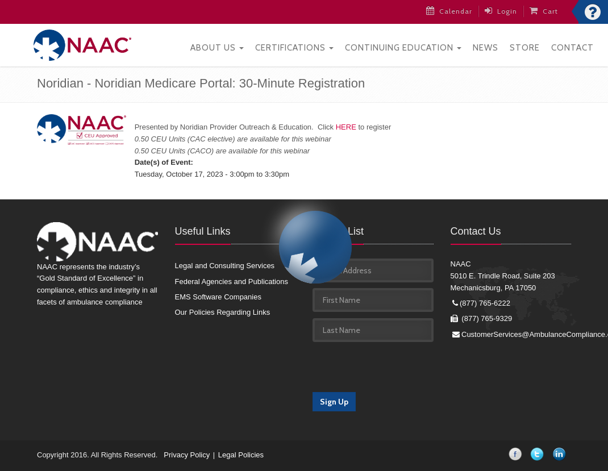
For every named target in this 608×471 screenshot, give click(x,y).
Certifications (294, 46)
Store (525, 46)
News (485, 46)
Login (502, 10)
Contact (572, 46)
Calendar (450, 10)
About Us (217, 46)
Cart (545, 10)
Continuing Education (403, 46)
